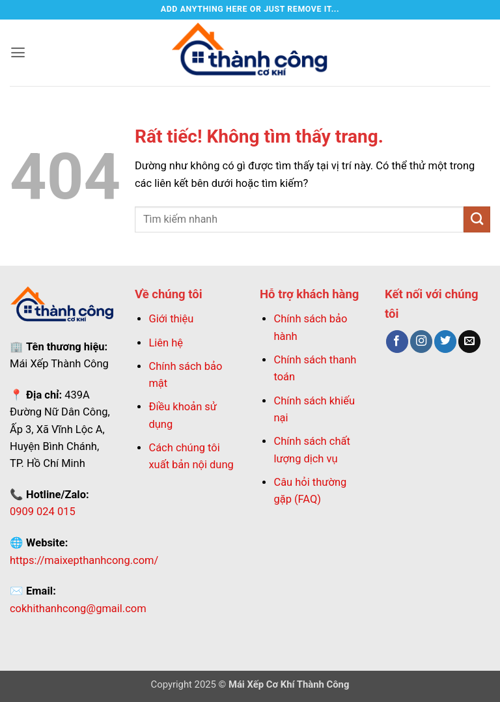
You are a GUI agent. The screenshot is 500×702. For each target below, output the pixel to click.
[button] (18, 52)
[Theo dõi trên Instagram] (421, 341)
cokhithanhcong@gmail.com (78, 608)
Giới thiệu (170, 319)
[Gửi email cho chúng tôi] (469, 341)
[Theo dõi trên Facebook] (397, 341)
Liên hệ (165, 343)
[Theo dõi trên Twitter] (445, 341)
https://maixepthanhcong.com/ (84, 560)
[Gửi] (477, 219)
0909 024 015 (43, 511)
